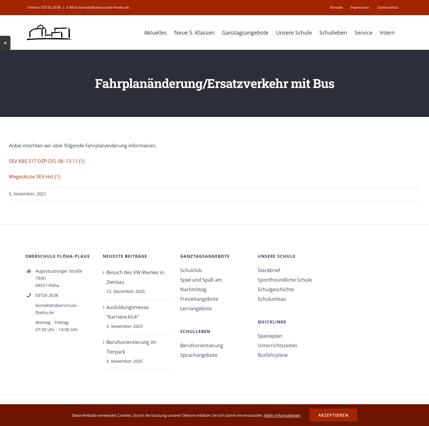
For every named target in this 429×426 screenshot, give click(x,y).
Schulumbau (272, 299)
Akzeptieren (333, 415)
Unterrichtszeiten (277, 345)
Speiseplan (270, 336)
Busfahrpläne (273, 355)
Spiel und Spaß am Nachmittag (201, 285)
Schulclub (191, 270)
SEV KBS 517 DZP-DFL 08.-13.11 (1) (47, 161)
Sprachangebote (198, 355)
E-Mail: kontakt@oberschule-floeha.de (97, 7)
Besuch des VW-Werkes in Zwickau (135, 277)
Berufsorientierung (201, 345)
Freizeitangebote (199, 299)
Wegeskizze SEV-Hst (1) (34, 176)
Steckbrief (269, 270)
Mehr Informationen (282, 415)
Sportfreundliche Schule (285, 280)
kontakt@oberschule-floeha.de (56, 308)
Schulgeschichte (276, 289)
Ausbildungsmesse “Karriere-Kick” (127, 312)
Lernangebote (196, 308)
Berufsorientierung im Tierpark (131, 347)
